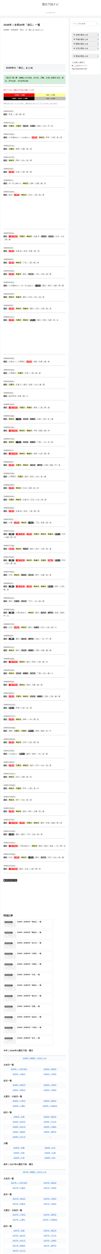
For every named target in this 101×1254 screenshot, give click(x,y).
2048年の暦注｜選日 (10, 880)
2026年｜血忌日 (19, 1060)
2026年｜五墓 (19, 1055)
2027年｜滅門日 (50, 1183)
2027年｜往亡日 (19, 1188)
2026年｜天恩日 (50, 1023)
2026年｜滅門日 (50, 1070)
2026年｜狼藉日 (19, 1070)
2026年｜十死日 (19, 1039)
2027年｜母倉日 (19, 1142)
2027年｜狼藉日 (19, 1183)
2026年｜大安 (19, 1096)
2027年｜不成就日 (50, 1157)
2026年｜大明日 (50, 1012)
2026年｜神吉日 (19, 1023)
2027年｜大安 (19, 1209)
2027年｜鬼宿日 (50, 1121)
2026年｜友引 (50, 1086)
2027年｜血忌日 (19, 1173)
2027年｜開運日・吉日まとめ (34, 1110)
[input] (85, 24)
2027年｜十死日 (19, 1152)
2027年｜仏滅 (50, 1204)
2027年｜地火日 (19, 1178)
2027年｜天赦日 (19, 1126)
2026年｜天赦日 (19, 1012)
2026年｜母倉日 (19, 1028)
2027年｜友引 (50, 1199)
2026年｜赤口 (50, 1096)
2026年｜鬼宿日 (50, 1007)
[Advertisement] (34, 47)
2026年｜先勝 (19, 1086)
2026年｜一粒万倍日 (19, 1007)
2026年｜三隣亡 (19, 1044)
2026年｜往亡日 (19, 1075)
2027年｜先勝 (19, 1199)
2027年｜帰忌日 (50, 1168)
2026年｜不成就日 (50, 1044)
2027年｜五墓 (19, 1168)
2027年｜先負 (19, 1204)
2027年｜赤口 (50, 1209)
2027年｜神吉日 (19, 1137)
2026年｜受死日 (50, 1039)
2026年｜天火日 (50, 1060)
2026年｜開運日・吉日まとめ (34, 996)
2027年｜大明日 (50, 1126)
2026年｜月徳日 (50, 1028)
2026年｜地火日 (19, 1065)
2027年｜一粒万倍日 (19, 1121)
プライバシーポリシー (92, 1248)
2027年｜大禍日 (50, 1178)
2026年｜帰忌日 (50, 1055)
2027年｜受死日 (50, 1152)
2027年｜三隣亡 (19, 1157)
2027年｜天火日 (50, 1173)
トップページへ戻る (77, 1248)
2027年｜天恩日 (50, 1137)
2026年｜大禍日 (50, 1065)
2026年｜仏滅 (50, 1091)
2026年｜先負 (19, 1091)
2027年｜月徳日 (50, 1142)
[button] (97, 23)
